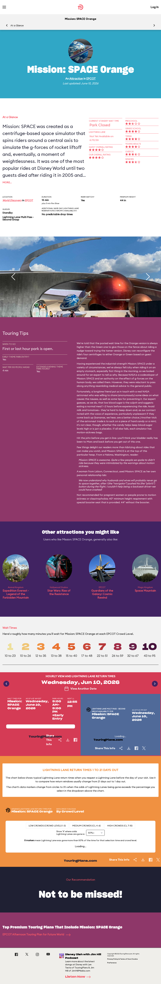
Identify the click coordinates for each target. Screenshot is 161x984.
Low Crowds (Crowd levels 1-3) (47, 825)
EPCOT (91, 78)
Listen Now (79, 976)
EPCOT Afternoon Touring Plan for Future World (36, 934)
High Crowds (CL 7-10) (119, 825)
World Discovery (12, 200)
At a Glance (17, 25)
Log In (155, 7)
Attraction (76, 78)
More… (7, 182)
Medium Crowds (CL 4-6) (86, 825)
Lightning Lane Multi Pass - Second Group (18, 218)
